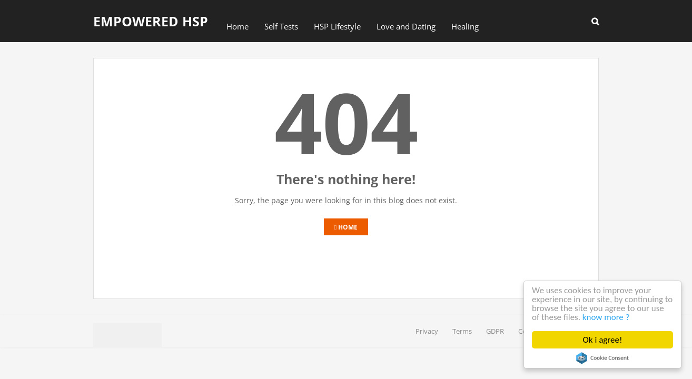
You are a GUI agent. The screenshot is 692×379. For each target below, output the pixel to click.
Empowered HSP (150, 21)
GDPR (495, 331)
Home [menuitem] (237, 26)
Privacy (427, 331)
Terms (462, 331)
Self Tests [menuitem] (281, 26)
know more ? (621, 317)
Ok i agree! (602, 339)
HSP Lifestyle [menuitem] (337, 26)
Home (346, 227)
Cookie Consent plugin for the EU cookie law (602, 358)
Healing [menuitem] (465, 26)
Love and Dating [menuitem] (406, 26)
